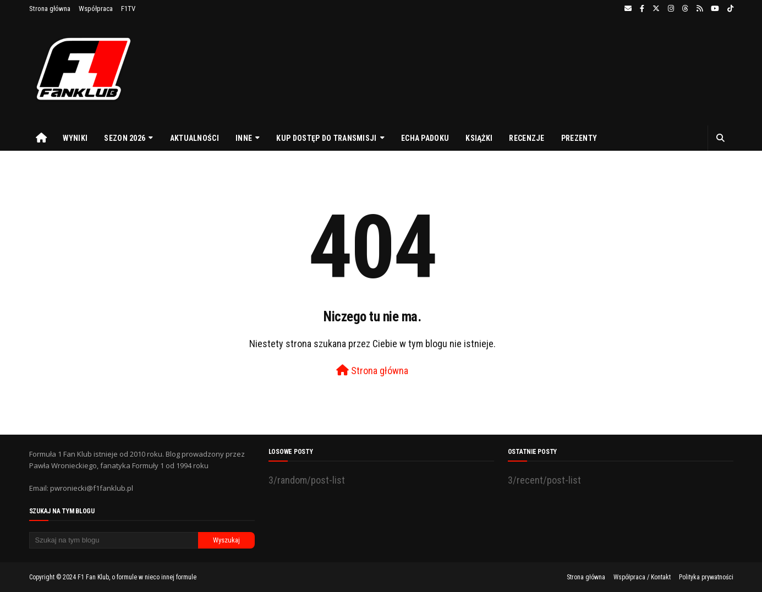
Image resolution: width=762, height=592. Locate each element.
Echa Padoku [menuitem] (425, 138)
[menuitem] (41, 138)
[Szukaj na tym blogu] (114, 540)
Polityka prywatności (706, 577)
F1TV (128, 8)
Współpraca (96, 8)
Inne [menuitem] (243, 138)
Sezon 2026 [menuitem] (124, 138)
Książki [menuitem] (478, 138)
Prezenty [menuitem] (579, 138)
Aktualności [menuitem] (194, 138)
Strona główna (49, 8)
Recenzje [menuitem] (526, 138)
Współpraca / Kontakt (642, 577)
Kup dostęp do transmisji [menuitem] (326, 138)
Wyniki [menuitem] (75, 138)
